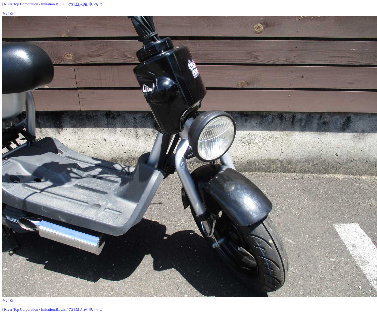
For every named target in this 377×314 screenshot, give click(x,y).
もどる (7, 13)
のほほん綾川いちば (85, 4)
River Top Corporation (21, 4)
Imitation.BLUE (53, 4)
